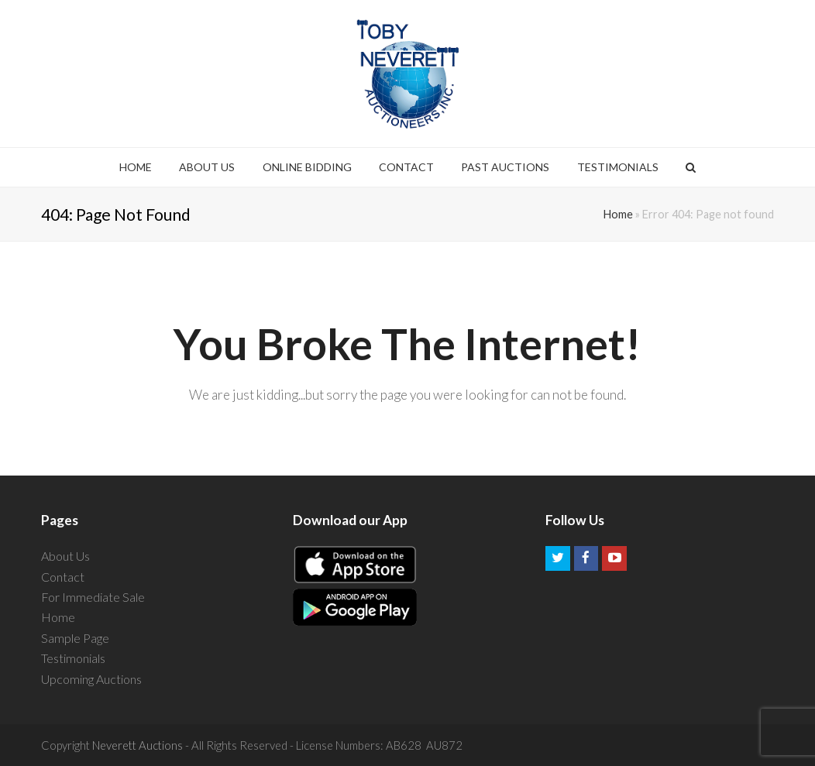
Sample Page (75, 637)
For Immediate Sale (93, 596)
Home (618, 214)
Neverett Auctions (137, 745)
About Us (65, 555)
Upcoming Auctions (91, 679)
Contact (62, 576)
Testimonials (73, 658)
